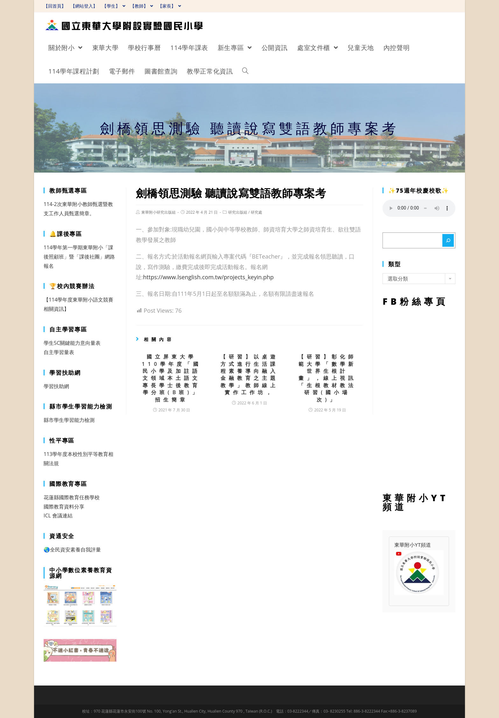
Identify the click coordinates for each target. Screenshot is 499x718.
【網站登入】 (84, 6)
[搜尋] (448, 240)
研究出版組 (237, 212)
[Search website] (245, 71)
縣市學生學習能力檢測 (69, 419)
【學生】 (113, 6)
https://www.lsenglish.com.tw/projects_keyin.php (208, 277)
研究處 (256, 212)
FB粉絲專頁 (419, 398)
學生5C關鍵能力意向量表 (72, 342)
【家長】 (169, 6)
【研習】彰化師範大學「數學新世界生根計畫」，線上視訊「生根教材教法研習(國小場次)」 (327, 378)
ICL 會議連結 (58, 515)
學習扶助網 (56, 386)
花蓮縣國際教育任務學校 (72, 497)
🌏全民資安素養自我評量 (72, 549)
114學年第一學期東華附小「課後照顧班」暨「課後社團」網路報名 (79, 256)
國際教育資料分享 (64, 506)
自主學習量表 (59, 352)
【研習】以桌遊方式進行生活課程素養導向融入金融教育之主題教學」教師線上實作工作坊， (249, 374)
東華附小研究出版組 (158, 212)
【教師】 (141, 6)
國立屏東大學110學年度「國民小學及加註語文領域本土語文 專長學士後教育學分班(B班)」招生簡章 (171, 378)
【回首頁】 (55, 6)
